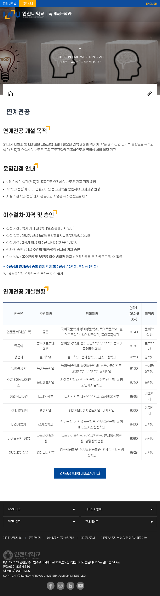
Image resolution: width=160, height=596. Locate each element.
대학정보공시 (87, 537)
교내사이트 (91, 522)
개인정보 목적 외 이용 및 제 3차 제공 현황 (124, 537)
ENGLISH (151, 4)
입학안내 (27, 3)
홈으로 (10, 93)
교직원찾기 (35, 537)
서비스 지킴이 (93, 509)
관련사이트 (14, 522)
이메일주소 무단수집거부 (60, 537)
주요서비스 (14, 509)
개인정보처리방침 (12, 537)
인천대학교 (9, 3)
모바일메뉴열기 (154, 14)
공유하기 (149, 93)
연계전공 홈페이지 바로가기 (77, 473)
